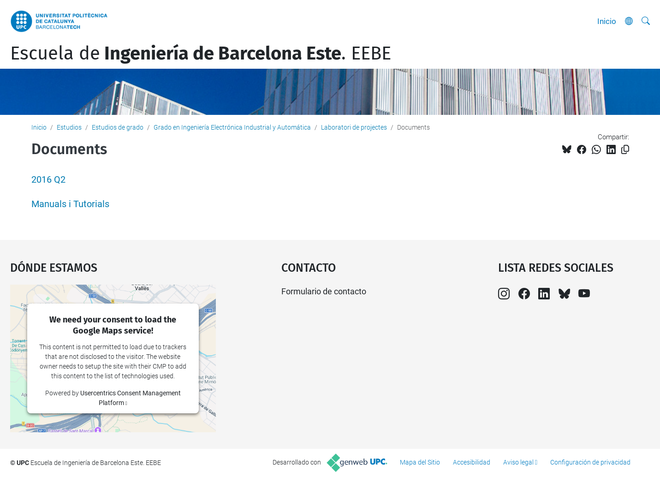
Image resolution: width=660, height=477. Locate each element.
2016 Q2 (48, 179)
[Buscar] (646, 21)
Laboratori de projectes (354, 127)
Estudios (69, 127)
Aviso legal (518, 462)
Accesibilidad (471, 462)
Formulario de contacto (323, 291)
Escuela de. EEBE (200, 53)
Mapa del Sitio (420, 462)
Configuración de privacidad (590, 462)
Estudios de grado (117, 127)
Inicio (606, 21)
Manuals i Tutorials (70, 204)
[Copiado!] (625, 149)
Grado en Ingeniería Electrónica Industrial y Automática (232, 127)
